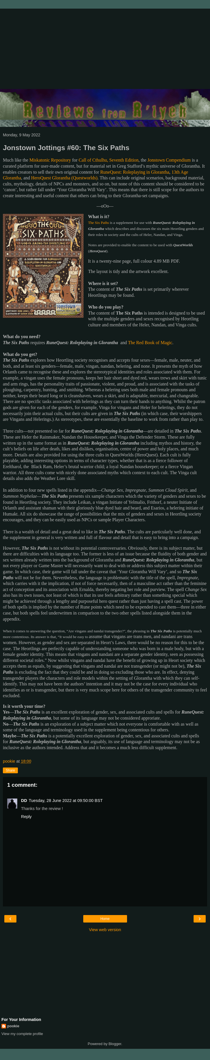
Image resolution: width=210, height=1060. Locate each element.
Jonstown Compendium (169, 160)
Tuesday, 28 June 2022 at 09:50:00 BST (66, 800)
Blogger (115, 1044)
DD (24, 800)
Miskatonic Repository (50, 160)
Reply (26, 816)
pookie (13, 1026)
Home (104, 919)
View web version (105, 929)
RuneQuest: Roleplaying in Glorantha (134, 172)
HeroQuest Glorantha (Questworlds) (64, 177)
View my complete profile (22, 1034)
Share (10, 770)
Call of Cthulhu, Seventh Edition (109, 160)
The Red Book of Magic (150, 342)
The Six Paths (98, 222)
